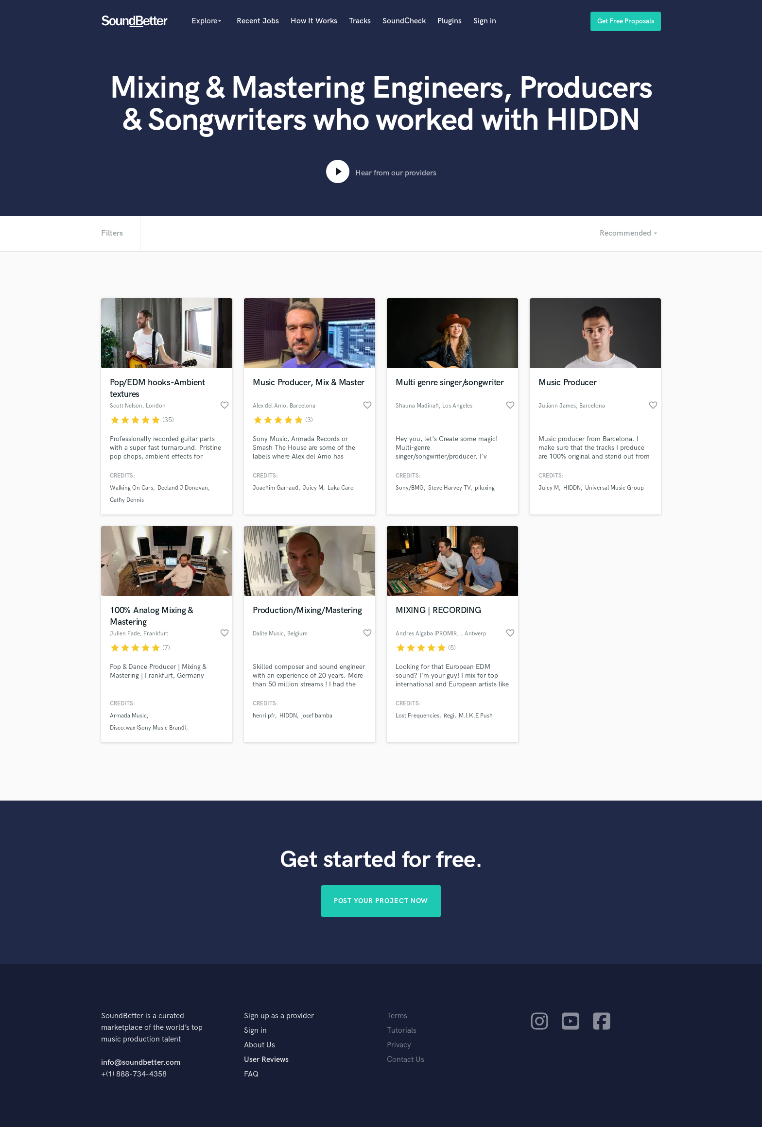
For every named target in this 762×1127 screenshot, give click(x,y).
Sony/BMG (410, 488)
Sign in (484, 21)
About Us (259, 1045)
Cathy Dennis (127, 500)
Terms (397, 1016)
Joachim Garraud (275, 488)
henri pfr (264, 715)
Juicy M (313, 488)
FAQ (251, 1074)
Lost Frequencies (417, 715)
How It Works (314, 21)
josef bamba (316, 715)
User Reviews (266, 1059)
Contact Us (405, 1059)
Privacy (399, 1045)
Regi (449, 715)
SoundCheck (404, 21)
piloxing (485, 488)
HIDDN (572, 488)
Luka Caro (341, 488)
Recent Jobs (258, 21)
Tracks (360, 21)
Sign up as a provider (279, 1016)
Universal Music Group (614, 488)
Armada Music (128, 715)
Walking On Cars (131, 488)
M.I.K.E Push (476, 715)
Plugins (449, 21)
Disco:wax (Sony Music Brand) (148, 728)
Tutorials (401, 1030)
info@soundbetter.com (140, 1062)
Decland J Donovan (182, 488)
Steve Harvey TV (449, 488)
